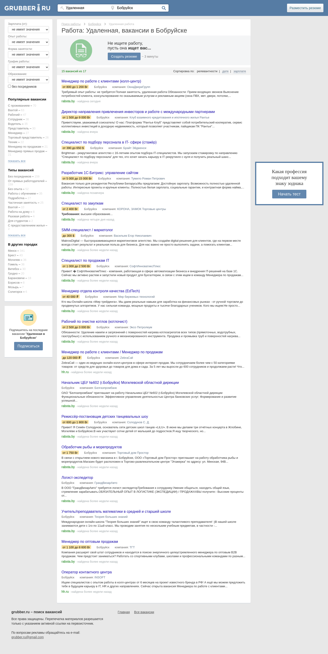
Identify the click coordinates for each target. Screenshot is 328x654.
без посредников (24, 86)
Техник (12, 142)
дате (225, 71)
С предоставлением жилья (26, 225)
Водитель (14, 124)
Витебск (13, 269)
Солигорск (15, 291)
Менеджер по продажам (24, 146)
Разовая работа (19, 216)
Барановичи (16, 278)
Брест (12, 255)
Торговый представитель (25, 137)
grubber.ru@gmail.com (27, 645)
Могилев (14, 260)
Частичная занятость (22, 202)
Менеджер (15, 133)
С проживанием (19, 105)
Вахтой (13, 110)
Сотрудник (15, 119)
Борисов (14, 282)
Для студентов (18, 221)
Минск (12, 250)
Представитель (18, 128)
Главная (124, 620)
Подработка (16, 198)
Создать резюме (125, 56)
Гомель (13, 264)
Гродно (13, 273)
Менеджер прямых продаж (26, 151)
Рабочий (14, 114)
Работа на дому (19, 211)
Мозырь (13, 287)
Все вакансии (144, 620)
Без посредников (19, 176)
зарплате (239, 71)
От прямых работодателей (26, 181)
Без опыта (15, 189)
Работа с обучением (22, 193)
